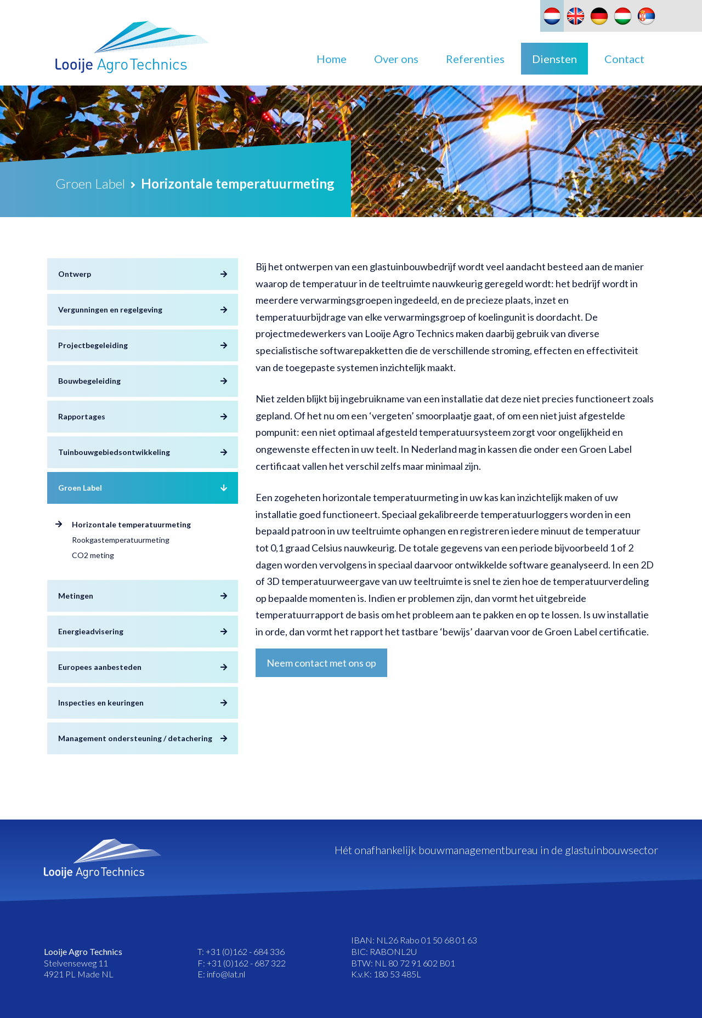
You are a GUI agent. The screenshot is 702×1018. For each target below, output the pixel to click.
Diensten (554, 58)
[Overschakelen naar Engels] (575, 16)
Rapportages (81, 416)
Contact (624, 58)
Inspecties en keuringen (101, 702)
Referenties (475, 58)
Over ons (396, 58)
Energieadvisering (90, 631)
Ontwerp (74, 273)
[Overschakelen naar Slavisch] (646, 16)
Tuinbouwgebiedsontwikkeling (114, 452)
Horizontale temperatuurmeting (131, 524)
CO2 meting (93, 555)
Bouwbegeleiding (89, 380)
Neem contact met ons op (321, 663)
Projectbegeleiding (93, 345)
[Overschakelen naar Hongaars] (623, 16)
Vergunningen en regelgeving (110, 309)
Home (331, 58)
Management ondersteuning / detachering (135, 738)
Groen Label (80, 487)
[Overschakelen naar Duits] (599, 16)
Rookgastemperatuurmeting (120, 539)
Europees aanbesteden (99, 667)
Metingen (75, 595)
